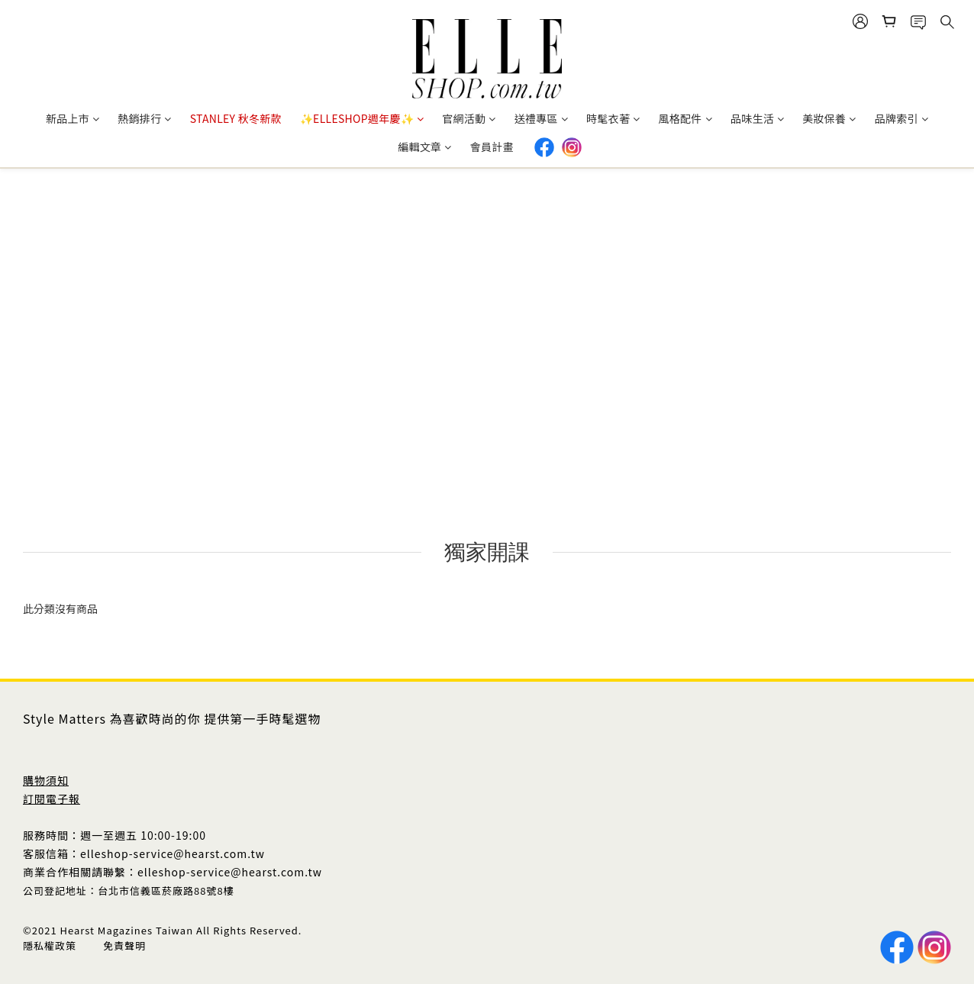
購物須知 (46, 780)
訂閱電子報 (51, 798)
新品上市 (72, 118)
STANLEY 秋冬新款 (236, 118)
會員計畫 (492, 146)
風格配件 (684, 118)
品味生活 (757, 118)
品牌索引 (901, 118)
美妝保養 (829, 118)
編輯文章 (424, 146)
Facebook (544, 147)
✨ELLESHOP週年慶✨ (362, 118)
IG (572, 147)
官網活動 (468, 118)
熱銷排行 (144, 118)
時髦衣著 (613, 118)
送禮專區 (541, 118)
